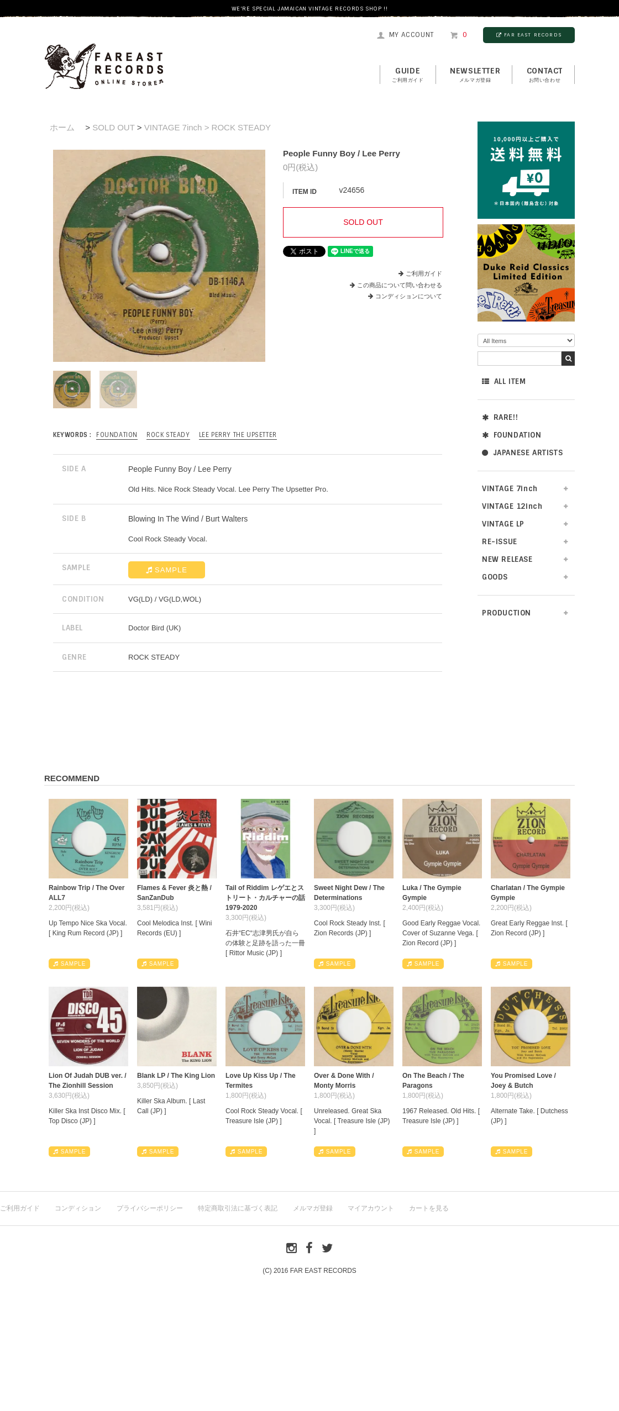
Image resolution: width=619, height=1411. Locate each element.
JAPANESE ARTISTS (522, 452)
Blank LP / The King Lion (176, 1076)
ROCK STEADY (168, 435)
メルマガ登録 (313, 1208)
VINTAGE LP (503, 524)
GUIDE (408, 75)
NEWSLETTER (475, 75)
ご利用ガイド (424, 273)
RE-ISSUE (499, 541)
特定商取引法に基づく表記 (237, 1208)
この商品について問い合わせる (399, 285)
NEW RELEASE (507, 559)
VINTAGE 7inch (510, 488)
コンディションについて (405, 296)
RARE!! (500, 417)
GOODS (495, 577)
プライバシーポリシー (150, 1208)
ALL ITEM (504, 381)
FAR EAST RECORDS (529, 34)
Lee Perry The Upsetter (238, 435)
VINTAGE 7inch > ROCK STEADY (207, 127)
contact (545, 75)
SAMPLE (166, 570)
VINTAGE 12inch (512, 506)
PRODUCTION (506, 613)
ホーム (62, 127)
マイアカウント (371, 1208)
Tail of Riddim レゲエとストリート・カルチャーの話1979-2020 (265, 898)
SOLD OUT (113, 127)
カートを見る (429, 1208)
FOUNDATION (512, 435)
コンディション (78, 1208)
